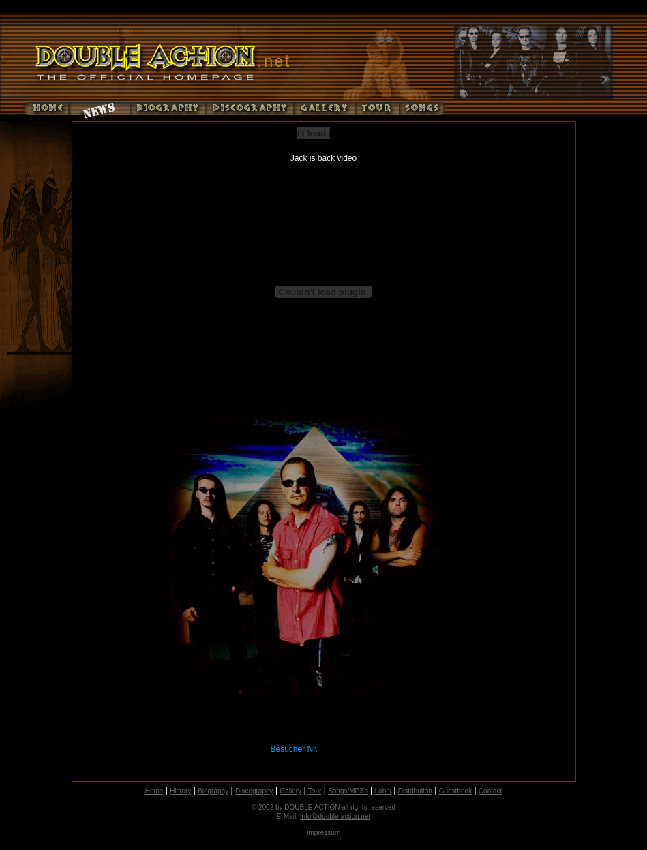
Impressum (323, 832)
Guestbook (455, 791)
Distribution (415, 791)
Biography (213, 791)
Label (383, 791)
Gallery (290, 791)
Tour (314, 791)
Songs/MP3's (348, 791)
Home (154, 791)
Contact (490, 791)
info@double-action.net (335, 816)
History (180, 791)
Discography (254, 791)
